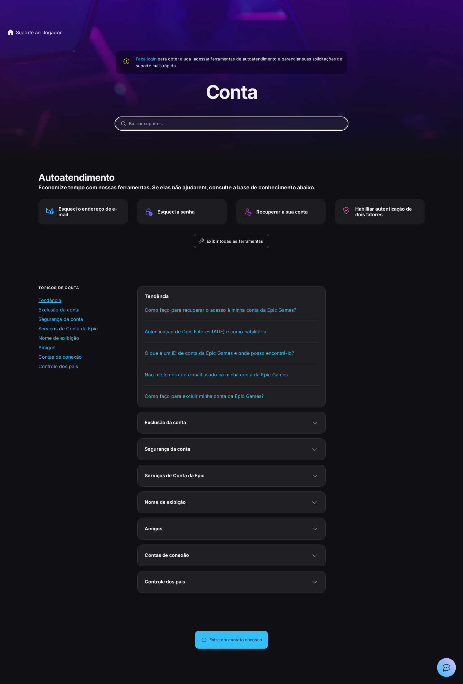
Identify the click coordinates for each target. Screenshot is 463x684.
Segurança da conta (60, 319)
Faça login (146, 58)
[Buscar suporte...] (231, 123)
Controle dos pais (58, 366)
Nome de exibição (58, 338)
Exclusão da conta (58, 310)
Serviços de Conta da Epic (68, 329)
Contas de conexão (60, 357)
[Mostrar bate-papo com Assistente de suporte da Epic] (446, 667)
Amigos (46, 347)
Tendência (49, 300)
